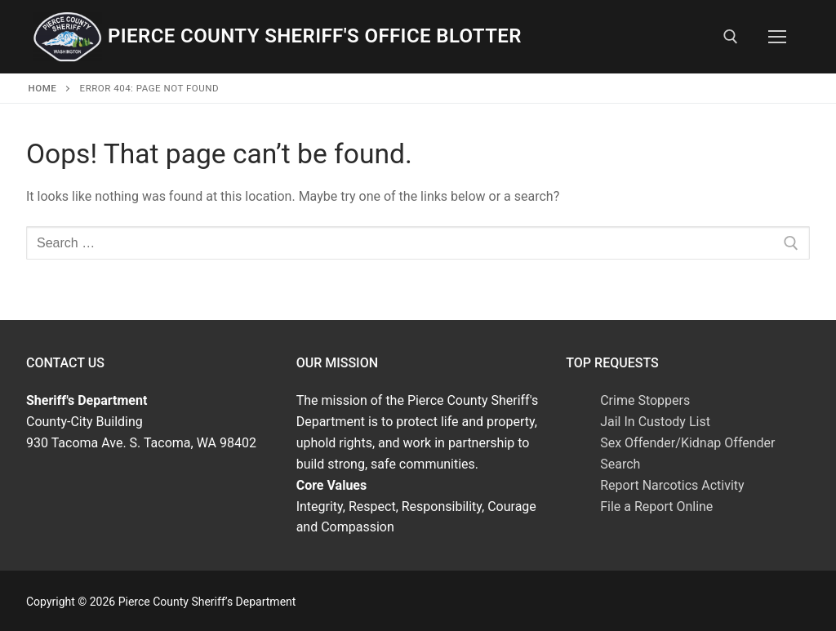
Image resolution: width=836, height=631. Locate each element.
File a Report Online (656, 506)
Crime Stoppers (645, 400)
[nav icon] (777, 37)
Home (43, 88)
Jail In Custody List (655, 421)
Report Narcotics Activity (672, 485)
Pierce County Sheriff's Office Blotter (315, 35)
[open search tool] (730, 36)
